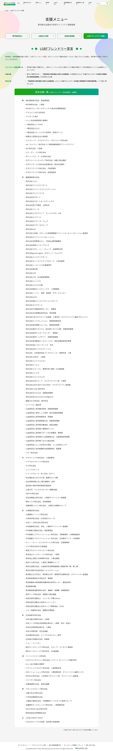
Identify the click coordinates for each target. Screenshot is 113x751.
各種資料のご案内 (80, 3)
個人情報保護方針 (55, 745)
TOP (18, 3)
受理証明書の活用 (68, 3)
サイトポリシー (23, 745)
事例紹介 (47, 3)
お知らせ (90, 3)
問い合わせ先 (90, 745)
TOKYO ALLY (56, 3)
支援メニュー (38, 3)
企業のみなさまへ (27, 3)
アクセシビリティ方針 (38, 745)
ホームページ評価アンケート (73, 745)
